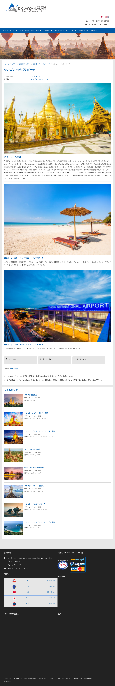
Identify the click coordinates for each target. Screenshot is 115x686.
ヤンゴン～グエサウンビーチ (34, 504)
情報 (72, 30)
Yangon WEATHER (84, 589)
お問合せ (94, 30)
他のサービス (60, 30)
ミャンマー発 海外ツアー (30, 30)
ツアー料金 (13, 359)
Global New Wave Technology (80, 678)
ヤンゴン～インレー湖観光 (33, 486)
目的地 (48, 30)
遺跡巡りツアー (24, 64)
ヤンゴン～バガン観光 (32, 449)
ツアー (13, 30)
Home (6, 64)
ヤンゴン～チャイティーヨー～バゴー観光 (39, 431)
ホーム (5, 30)
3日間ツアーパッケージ (41, 64)
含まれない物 (81, 359)
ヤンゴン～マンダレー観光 (33, 467)
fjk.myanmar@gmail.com (99, 24)
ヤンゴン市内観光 (30, 395)
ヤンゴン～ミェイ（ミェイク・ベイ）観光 (39, 522)
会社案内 (83, 30)
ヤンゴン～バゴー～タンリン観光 (36, 413)
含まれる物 (47, 359)
